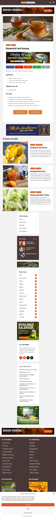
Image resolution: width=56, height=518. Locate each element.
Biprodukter (22, 225)
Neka (28, 508)
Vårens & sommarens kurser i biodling (28, 369)
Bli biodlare (32, 442)
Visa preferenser (28, 512)
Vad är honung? (6, 442)
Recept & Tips (22, 222)
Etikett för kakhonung (24, 378)
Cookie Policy (25, 516)
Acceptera (28, 504)
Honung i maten (6, 460)
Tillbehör (38, 168)
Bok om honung (22, 228)
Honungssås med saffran (38, 147)
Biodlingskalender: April (24, 372)
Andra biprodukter (6, 466)
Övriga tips (38, 192)
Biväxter (31, 454)
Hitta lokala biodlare (34, 466)
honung (25, 71)
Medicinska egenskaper (7, 457)
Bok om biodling (33, 469)
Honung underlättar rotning (39, 195)
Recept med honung (7, 463)
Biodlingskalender (34, 448)
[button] (54, 493)
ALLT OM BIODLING (25, 366)
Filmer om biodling (34, 460)
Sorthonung (5, 445)
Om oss (30, 516)
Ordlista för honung (6, 472)
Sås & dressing (39, 144)
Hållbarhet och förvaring (8, 454)
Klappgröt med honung (31, 253)
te (10, 71)
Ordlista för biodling (34, 472)
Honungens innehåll (7, 451)
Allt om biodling (22, 231)
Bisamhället (32, 445)
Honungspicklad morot (38, 171)
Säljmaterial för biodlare (35, 463)
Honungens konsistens (7, 448)
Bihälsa (31, 457)
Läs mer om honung (20, 112)
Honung (32, 144)
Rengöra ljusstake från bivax (25, 381)
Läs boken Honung (35, 112)
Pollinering (32, 451)
